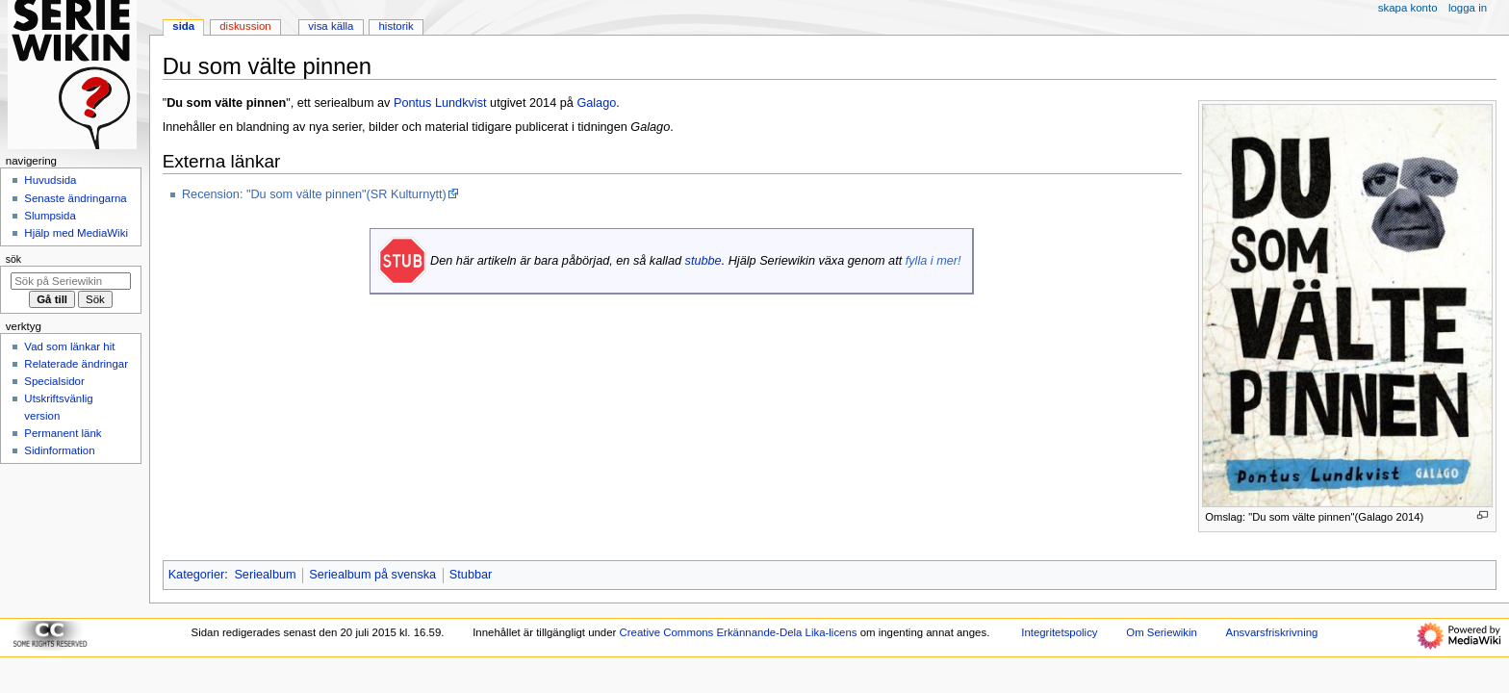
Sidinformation (59, 450)
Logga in (1467, 7)
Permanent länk (62, 433)
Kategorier (196, 574)
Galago (596, 103)
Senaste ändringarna (75, 198)
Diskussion (244, 26)
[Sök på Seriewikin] (71, 281)
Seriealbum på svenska (372, 574)
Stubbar (470, 574)
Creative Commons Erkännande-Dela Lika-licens (738, 632)
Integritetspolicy (1059, 632)
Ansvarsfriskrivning (1272, 632)
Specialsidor (54, 381)
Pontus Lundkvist (440, 103)
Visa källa (330, 26)
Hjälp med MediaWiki (76, 233)
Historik (396, 26)
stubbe (703, 261)
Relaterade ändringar (76, 364)
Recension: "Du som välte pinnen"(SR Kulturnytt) (314, 194)
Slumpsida (49, 215)
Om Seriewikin (1161, 632)
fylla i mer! (933, 261)
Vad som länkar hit (69, 346)
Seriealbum (264, 574)
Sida (183, 26)
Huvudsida (50, 180)
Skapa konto (1408, 7)
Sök (13, 259)
